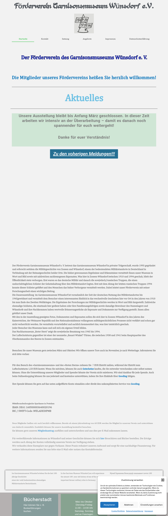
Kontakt (44, 39)
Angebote (87, 39)
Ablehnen (128, 504)
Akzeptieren (109, 504)
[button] (162, 480)
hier (102, 438)
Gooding (123, 376)
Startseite (23, 39)
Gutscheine (88, 368)
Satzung (65, 39)
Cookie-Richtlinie (118, 511)
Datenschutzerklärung (134, 511)
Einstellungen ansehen (152, 504)
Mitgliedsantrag (46, 430)
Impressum (149, 511)
